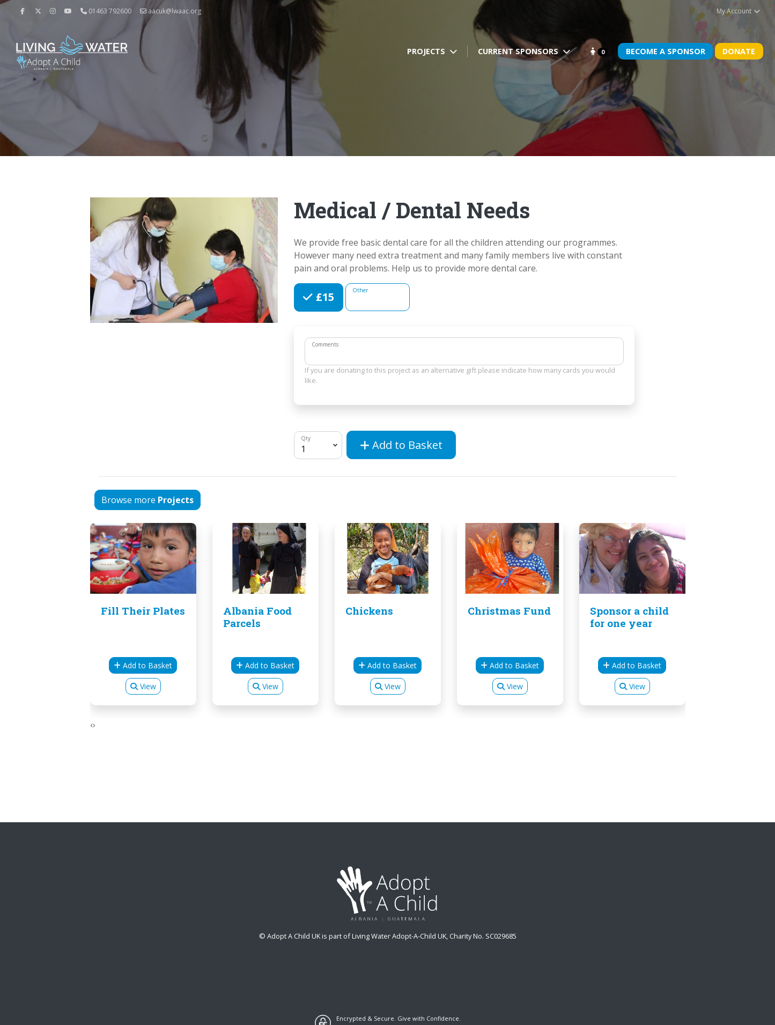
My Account (739, 11)
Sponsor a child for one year (629, 617)
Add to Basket (401, 445)
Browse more (147, 500)
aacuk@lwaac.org (170, 11)
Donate (738, 51)
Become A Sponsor (665, 51)
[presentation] (91, 724)
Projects (427, 51)
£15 (323, 296)
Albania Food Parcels (257, 617)
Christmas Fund (509, 610)
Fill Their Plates (143, 610)
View (143, 686)
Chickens (369, 610)
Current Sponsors (519, 51)
